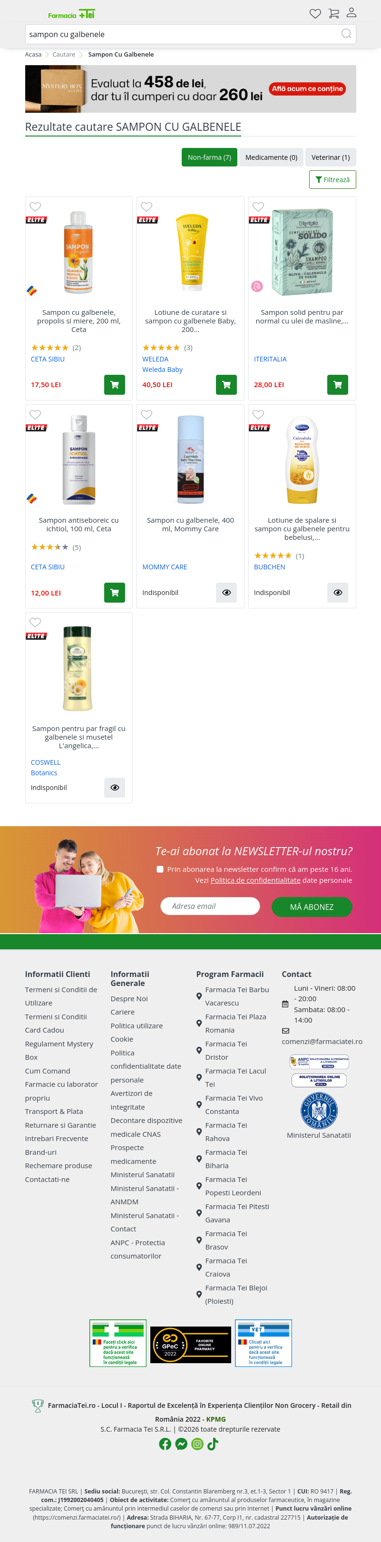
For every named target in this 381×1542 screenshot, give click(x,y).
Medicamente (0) (271, 157)
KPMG (215, 1419)
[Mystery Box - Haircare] (190, 89)
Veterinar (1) (331, 157)
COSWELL (46, 762)
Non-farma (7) (209, 157)
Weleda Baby (162, 369)
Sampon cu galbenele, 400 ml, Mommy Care (190, 524)
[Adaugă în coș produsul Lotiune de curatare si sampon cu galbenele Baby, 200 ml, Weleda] (226, 385)
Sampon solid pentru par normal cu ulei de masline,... (301, 316)
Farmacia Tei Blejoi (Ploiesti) (232, 1294)
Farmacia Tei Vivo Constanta (229, 1104)
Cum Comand (48, 1070)
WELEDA (155, 358)
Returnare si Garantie (61, 1125)
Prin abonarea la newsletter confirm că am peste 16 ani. (259, 869)
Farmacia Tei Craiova (221, 1267)
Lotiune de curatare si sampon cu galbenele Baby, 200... (190, 320)
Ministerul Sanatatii (143, 1174)
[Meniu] (32, 13)
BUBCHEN (269, 566)
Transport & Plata (54, 1111)
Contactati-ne (47, 1179)
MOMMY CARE (164, 566)
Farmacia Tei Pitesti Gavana (233, 1213)
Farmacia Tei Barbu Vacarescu (233, 996)
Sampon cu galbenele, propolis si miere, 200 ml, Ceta (79, 320)
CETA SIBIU (48, 358)
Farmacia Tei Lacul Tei (231, 1077)
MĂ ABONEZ (312, 907)
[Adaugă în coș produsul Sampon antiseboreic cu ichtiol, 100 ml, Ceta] (114, 593)
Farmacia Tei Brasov (221, 1240)
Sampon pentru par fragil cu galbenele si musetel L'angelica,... (79, 737)
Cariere (123, 1011)
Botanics (44, 772)
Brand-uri (41, 1152)
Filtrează (332, 179)
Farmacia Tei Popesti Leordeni (229, 1186)
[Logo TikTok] (212, 1444)
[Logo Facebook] (165, 1444)
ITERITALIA (270, 358)
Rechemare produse (58, 1165)
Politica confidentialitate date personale (146, 1066)
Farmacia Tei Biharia (221, 1159)
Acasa (33, 54)
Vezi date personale (273, 880)
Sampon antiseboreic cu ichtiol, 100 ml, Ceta (79, 524)
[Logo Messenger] (181, 1444)
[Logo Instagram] (197, 1444)
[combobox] (190, 34)
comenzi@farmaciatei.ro (322, 1041)
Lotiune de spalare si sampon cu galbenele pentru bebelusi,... (302, 528)
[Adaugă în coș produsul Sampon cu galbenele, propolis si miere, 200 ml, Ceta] (114, 385)
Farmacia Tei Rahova (221, 1131)
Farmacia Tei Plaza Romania (231, 1023)
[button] (226, 593)
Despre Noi (129, 998)
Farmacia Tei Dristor (221, 1050)
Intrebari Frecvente (56, 1138)
